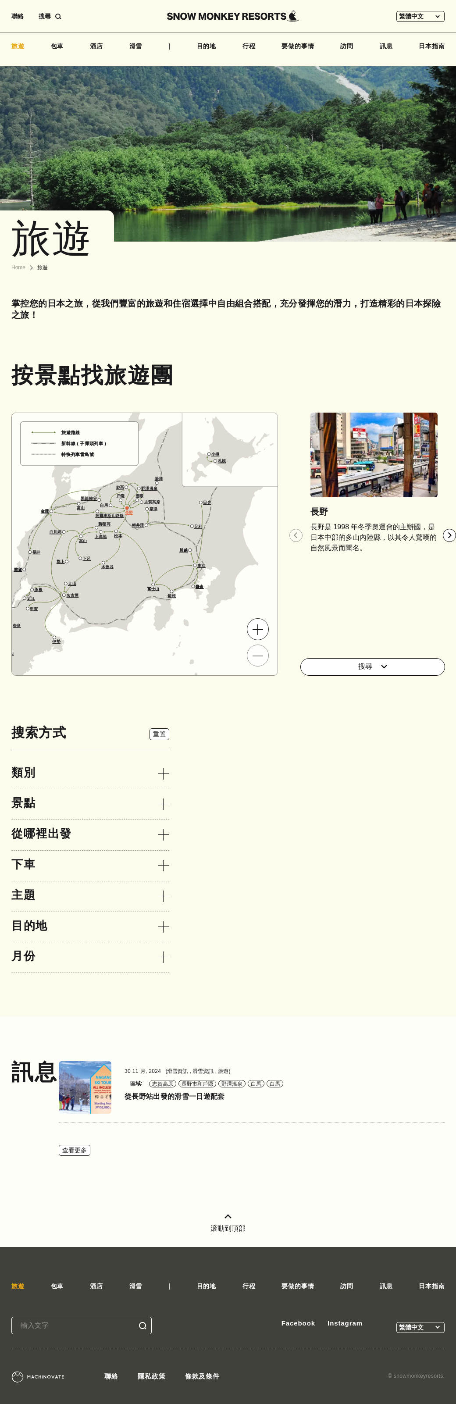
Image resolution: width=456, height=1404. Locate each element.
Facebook (298, 1323)
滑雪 (135, 46)
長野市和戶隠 (197, 1084)
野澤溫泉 (231, 1084)
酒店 (96, 46)
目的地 (207, 46)
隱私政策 (152, 1376)
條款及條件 (202, 1376)
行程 (249, 46)
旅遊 (18, 46)
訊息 (386, 46)
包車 (57, 46)
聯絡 (17, 16)
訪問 (346, 46)
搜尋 (373, 666)
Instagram (345, 1323)
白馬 (256, 1084)
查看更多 (74, 1150)
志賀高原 (162, 1084)
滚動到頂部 (228, 1223)
